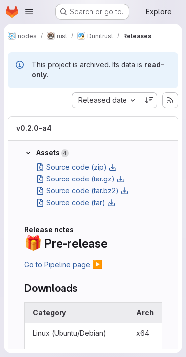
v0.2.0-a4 (34, 128)
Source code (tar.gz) (80, 179)
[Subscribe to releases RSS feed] (170, 100)
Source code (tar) (75, 202)
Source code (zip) (76, 167)
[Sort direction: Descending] (149, 100)
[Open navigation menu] (29, 12)
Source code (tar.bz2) (82, 190)
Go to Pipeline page (63, 264)
